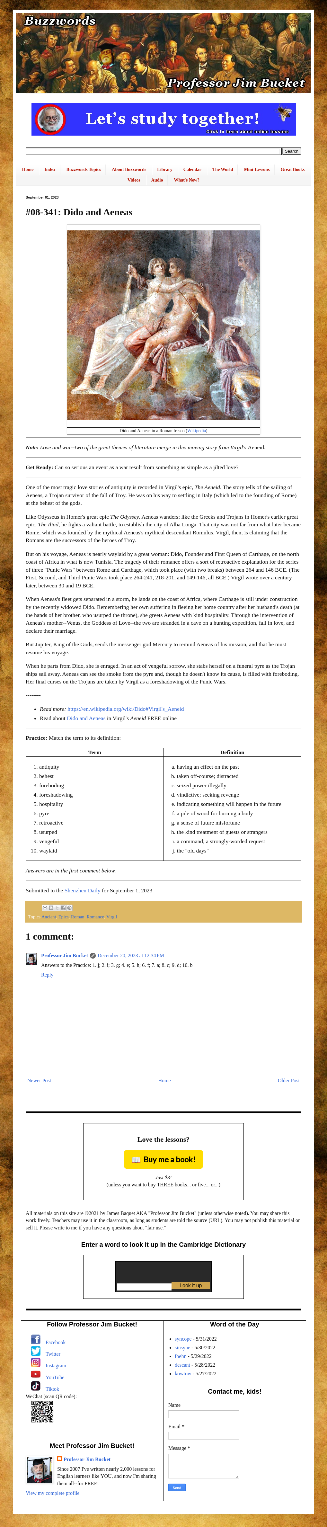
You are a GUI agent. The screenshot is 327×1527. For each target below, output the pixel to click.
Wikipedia (196, 430)
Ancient (48, 916)
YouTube (55, 1377)
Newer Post (39, 1080)
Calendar (192, 169)
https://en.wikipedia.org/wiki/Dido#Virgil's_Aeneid (125, 709)
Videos (134, 180)
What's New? (186, 180)
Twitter (53, 1354)
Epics (63, 916)
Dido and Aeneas (86, 718)
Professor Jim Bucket (64, 955)
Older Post (289, 1080)
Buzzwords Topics (83, 169)
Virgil (111, 916)
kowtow (183, 1373)
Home (28, 169)
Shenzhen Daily (83, 890)
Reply (47, 975)
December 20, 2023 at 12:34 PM (131, 955)
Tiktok (52, 1389)
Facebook (56, 1342)
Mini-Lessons (257, 169)
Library (164, 169)
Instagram (56, 1365)
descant (182, 1365)
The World (222, 169)
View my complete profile (52, 1493)
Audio (157, 180)
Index (49, 169)
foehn (180, 1356)
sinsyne (182, 1347)
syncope (183, 1339)
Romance (95, 916)
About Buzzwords (129, 169)
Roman (77, 916)
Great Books (293, 169)
